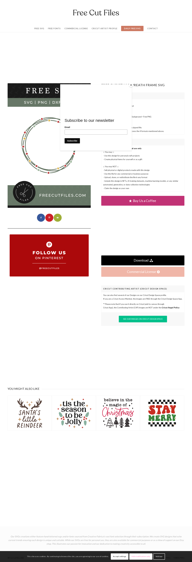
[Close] (131, 85)
